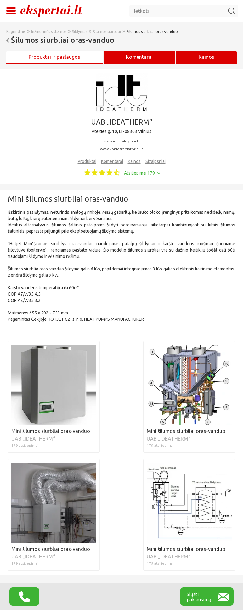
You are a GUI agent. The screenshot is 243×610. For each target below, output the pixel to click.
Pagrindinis (15, 32)
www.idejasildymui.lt (121, 141)
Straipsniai (155, 161)
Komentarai (112, 161)
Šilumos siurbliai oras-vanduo (152, 32)
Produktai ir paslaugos (54, 57)
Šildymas (79, 32)
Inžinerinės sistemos (48, 32)
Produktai (87, 161)
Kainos (206, 57)
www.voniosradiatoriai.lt (121, 149)
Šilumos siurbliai (107, 32)
